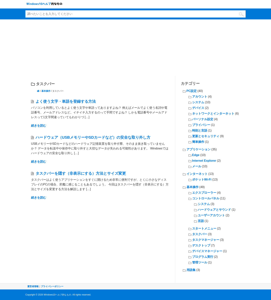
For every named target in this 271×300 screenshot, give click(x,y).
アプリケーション (199, 149)
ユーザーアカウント (211, 215)
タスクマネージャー (205, 239)
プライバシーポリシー (52, 286)
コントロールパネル (205, 198)
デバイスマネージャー (207, 251)
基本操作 (45, 91)
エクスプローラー (204, 192)
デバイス (198, 107)
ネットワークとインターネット (213, 113)
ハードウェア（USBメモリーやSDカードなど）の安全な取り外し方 (93, 137)
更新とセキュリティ (205, 136)
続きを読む (38, 125)
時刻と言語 (199, 130)
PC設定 (192, 91)
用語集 (191, 270)
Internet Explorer (204, 160)
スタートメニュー (204, 228)
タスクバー (199, 234)
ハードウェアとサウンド (214, 209)
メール (196, 166)
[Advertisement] (135, 47)
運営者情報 (33, 286)
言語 (201, 221)
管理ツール (199, 262)
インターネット (197, 173)
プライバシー (201, 124)
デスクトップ (201, 245)
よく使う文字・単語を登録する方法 (66, 101)
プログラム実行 (202, 256)
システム (198, 102)
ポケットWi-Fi (202, 179)
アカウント (199, 96)
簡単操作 (198, 141)
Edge (195, 155)
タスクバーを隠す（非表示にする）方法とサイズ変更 (81, 173)
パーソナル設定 (202, 119)
